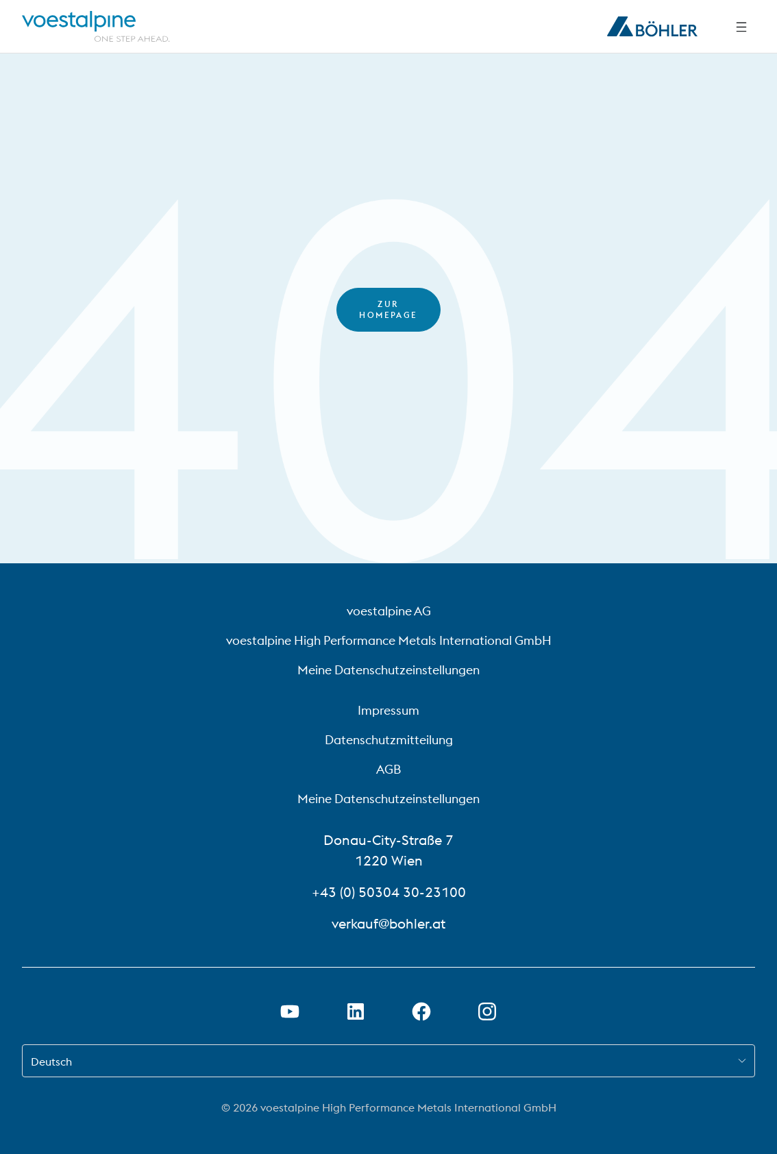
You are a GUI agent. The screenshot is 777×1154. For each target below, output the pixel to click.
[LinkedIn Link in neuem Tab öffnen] (356, 1011)
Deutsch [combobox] (51, 1061)
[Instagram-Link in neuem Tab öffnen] (487, 1011)
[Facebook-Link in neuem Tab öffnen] (421, 1011)
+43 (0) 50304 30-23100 (389, 891)
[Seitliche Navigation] (741, 26)
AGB (388, 769)
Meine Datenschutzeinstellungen (388, 670)
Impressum (388, 710)
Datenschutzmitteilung (389, 740)
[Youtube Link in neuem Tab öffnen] (290, 1011)
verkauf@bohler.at (388, 923)
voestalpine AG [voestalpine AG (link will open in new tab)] (389, 611)
